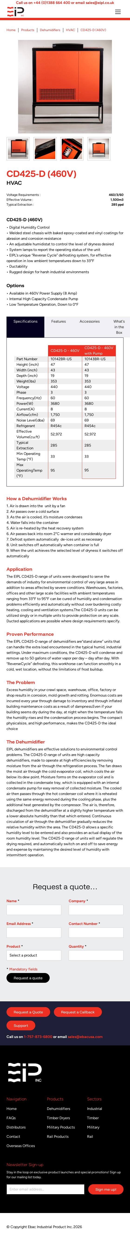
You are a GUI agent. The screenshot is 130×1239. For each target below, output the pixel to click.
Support (21, 1025)
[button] (118, 11)
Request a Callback (78, 1012)
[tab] (25, 327)
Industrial (94, 1108)
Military (93, 1127)
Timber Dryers (58, 1118)
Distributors (16, 1127)
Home (11, 1108)
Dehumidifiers (58, 1108)
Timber (93, 1118)
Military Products (61, 1127)
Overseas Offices (20, 1146)
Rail (90, 1136)
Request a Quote (28, 1012)
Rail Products (57, 1136)
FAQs (11, 1118)
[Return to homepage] (25, 12)
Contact (13, 1136)
